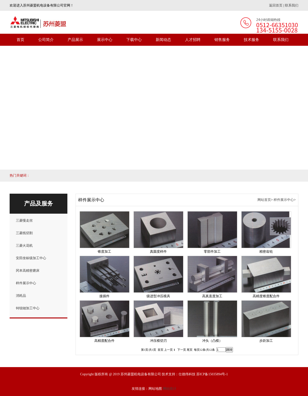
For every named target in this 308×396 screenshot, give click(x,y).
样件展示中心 (26, 283)
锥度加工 (104, 251)
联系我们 (291, 5)
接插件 (104, 296)
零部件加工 (212, 251)
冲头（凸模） (212, 341)
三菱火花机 (24, 245)
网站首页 (264, 200)
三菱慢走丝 (24, 220)
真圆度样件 (158, 251)
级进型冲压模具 (158, 296)
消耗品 (21, 295)
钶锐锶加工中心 (27, 308)
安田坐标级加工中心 (31, 258)
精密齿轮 (266, 251)
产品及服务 (38, 203)
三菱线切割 (24, 233)
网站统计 (169, 388)
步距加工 (266, 341)
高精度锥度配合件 (266, 296)
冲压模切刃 (158, 341)
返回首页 (275, 5)
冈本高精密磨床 (27, 270)
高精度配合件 (104, 341)
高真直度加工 (212, 296)
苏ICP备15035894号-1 (212, 374)
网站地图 (155, 388)
